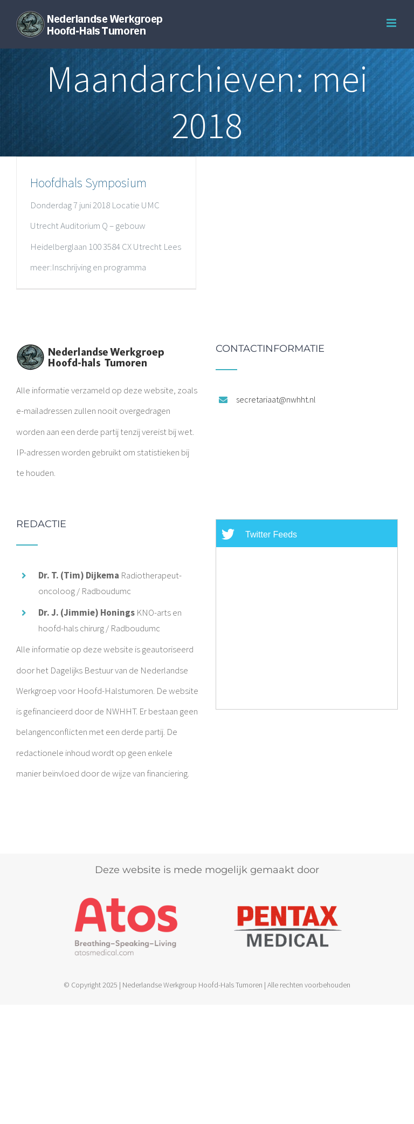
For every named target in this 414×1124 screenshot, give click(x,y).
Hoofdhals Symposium (88, 182)
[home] (90, 354)
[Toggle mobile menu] (392, 23)
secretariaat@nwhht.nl (276, 399)
